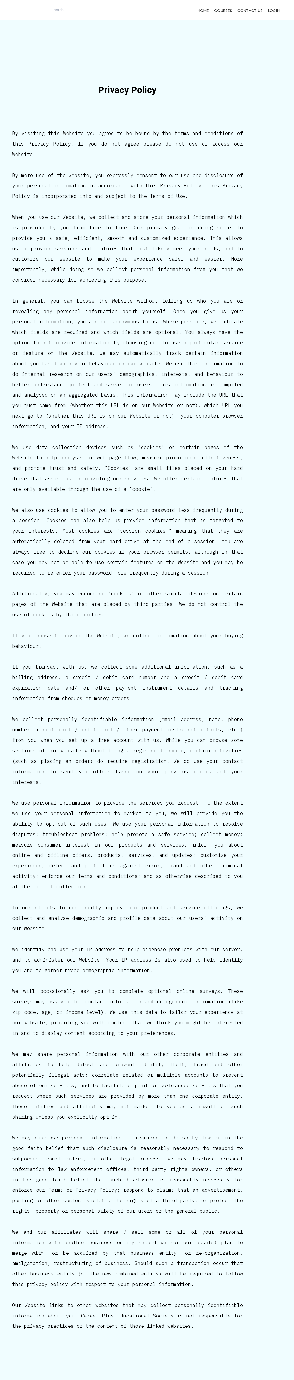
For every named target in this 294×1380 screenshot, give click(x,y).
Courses (223, 10)
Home (203, 10)
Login (274, 10)
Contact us (250, 10)
